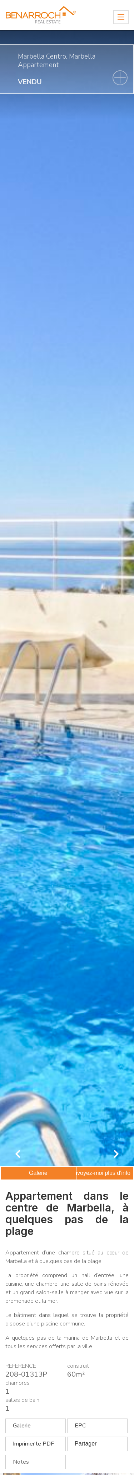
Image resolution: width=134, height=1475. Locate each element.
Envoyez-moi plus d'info (100, 1173)
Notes (21, 1462)
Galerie (38, 1173)
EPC (80, 1426)
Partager (85, 1444)
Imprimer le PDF (33, 1444)
